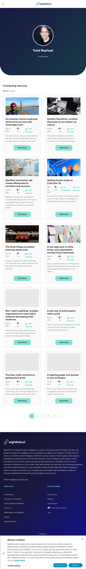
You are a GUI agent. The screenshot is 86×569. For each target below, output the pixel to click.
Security (50, 499)
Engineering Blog (10, 521)
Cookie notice (52, 503)
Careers (7, 517)
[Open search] (83, 4)
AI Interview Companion (12, 499)
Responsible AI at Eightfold (13, 512)
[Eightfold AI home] (14, 442)
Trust (49, 512)
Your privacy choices (59, 508)
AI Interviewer (9, 495)
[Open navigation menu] (3, 4)
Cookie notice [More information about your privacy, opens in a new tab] (19, 564)
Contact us (8, 508)
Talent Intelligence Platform (14, 503)
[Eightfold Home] (43, 5)
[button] (37, 415)
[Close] (82, 543)
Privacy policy (52, 495)
